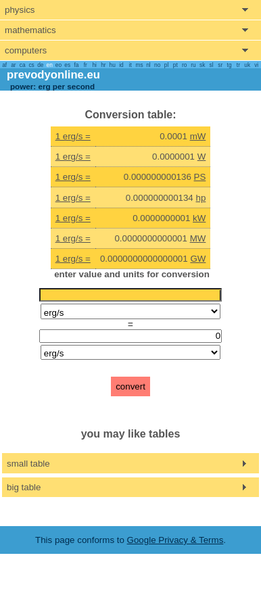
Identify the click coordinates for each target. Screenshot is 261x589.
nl (148, 65)
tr (238, 65)
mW (198, 136)
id (121, 65)
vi (256, 65)
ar (13, 65)
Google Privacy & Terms (175, 540)
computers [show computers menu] (26, 50)
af (4, 65)
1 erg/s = (73, 136)
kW (199, 218)
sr (220, 65)
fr (85, 65)
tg (229, 65)
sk (202, 65)
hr (103, 65)
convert (130, 386)
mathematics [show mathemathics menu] (30, 30)
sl (211, 65)
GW (198, 259)
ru (193, 65)
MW (198, 238)
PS (200, 177)
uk (247, 65)
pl (166, 65)
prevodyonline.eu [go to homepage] (53, 74)
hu (113, 65)
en (50, 65)
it (130, 65)
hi (94, 65)
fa (76, 65)
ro (184, 65)
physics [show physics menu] (19, 10)
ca (23, 65)
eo (58, 65)
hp (201, 198)
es (67, 65)
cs (31, 65)
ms (139, 65)
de (40, 65)
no (157, 65)
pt (175, 65)
